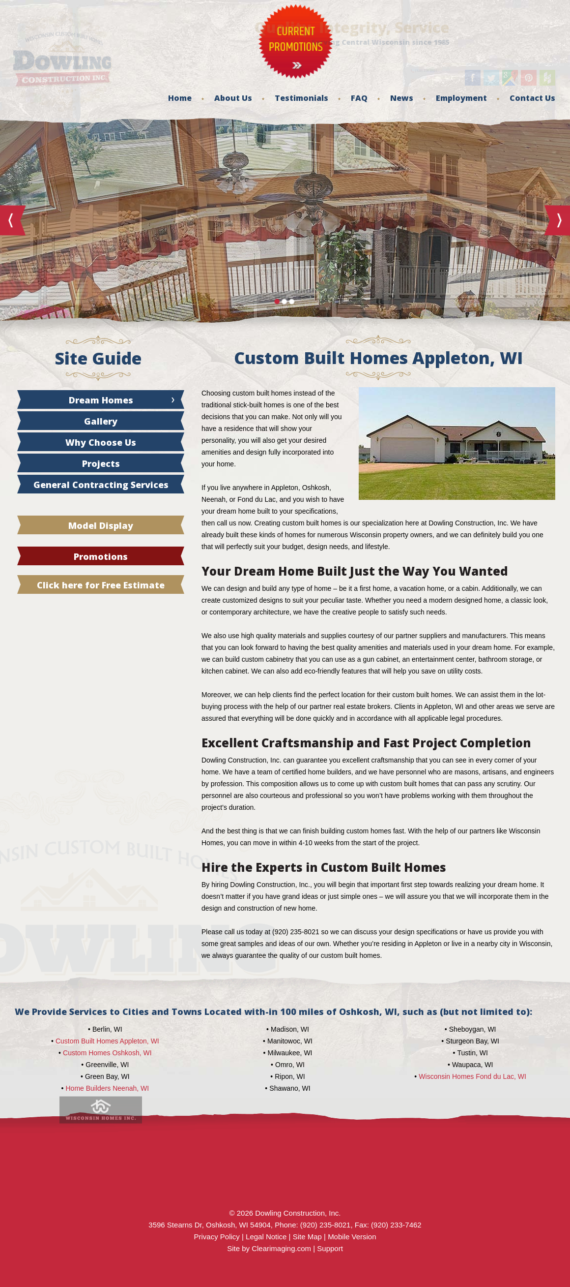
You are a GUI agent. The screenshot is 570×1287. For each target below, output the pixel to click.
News (401, 97)
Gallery (100, 421)
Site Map (307, 1236)
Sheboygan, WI (472, 1029)
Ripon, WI (290, 1076)
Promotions (101, 556)
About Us (233, 97)
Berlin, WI (107, 1029)
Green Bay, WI (107, 1076)
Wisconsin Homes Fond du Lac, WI (472, 1076)
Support (330, 1248)
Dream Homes (101, 400)
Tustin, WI (472, 1053)
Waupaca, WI (472, 1065)
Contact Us (532, 97)
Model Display (100, 525)
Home (180, 97)
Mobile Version (352, 1236)
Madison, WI (290, 1029)
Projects (101, 463)
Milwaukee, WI (289, 1053)
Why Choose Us (100, 442)
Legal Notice (266, 1236)
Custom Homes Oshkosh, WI (107, 1053)
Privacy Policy (216, 1236)
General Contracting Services (101, 484)
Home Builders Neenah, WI (107, 1088)
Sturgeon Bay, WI (472, 1041)
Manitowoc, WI (290, 1041)
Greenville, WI (107, 1065)
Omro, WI (290, 1065)
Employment (461, 97)
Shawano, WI (289, 1088)
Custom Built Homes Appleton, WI (107, 1041)
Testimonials (301, 97)
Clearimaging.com (281, 1248)
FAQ (359, 97)
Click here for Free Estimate (101, 585)
